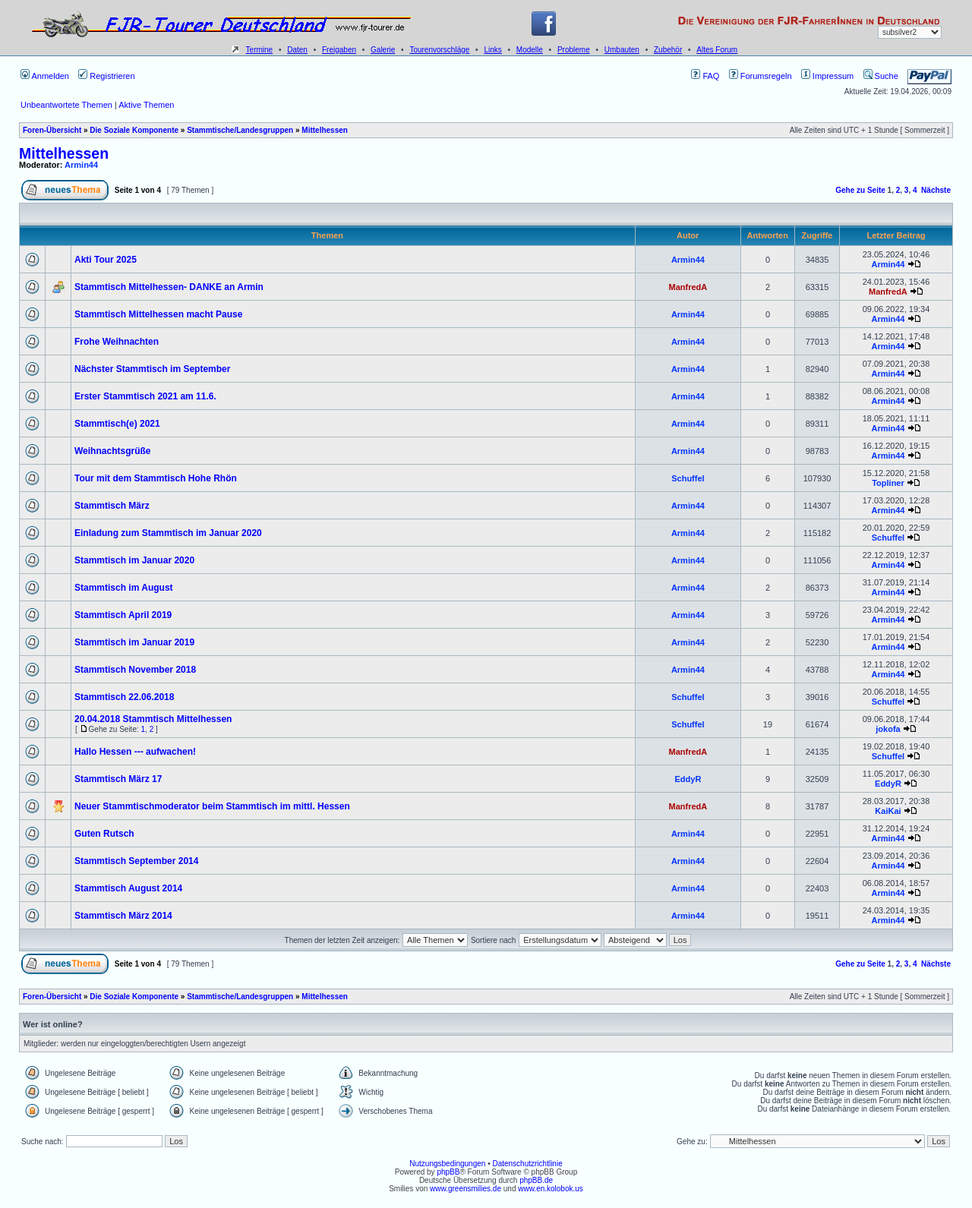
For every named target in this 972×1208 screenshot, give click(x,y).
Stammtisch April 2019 (123, 615)
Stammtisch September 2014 (136, 861)
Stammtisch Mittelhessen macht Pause (158, 314)
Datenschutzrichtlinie (527, 1163)
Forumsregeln (760, 75)
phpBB (448, 1172)
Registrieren (106, 75)
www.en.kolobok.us (550, 1188)
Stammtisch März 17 (118, 779)
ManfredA (688, 287)
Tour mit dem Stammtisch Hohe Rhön (155, 478)
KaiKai (888, 810)
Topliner (888, 482)
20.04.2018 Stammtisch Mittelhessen (153, 719)
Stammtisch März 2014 (123, 915)
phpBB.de (536, 1180)
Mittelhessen (324, 130)
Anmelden (45, 75)
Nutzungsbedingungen (447, 1163)
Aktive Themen (146, 104)
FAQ (705, 75)
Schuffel (687, 478)
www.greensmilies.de (465, 1188)
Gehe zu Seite (860, 190)
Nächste (936, 190)
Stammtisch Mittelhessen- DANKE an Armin (169, 287)
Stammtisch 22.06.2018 (124, 697)
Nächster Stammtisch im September (152, 369)
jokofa (888, 728)
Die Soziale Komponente (134, 130)
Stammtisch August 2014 (128, 888)
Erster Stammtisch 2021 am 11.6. (145, 396)
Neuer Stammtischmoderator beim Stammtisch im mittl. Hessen (212, 806)
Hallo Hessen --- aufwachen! (135, 751)
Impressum (827, 75)
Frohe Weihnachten (116, 341)
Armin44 (81, 164)
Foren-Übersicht (52, 130)
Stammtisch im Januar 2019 (134, 642)
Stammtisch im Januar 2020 (134, 560)
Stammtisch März (112, 505)
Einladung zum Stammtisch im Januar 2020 (168, 533)
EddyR (687, 779)
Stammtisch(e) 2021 (117, 423)
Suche (880, 75)
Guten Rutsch (104, 833)
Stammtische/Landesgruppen (240, 130)
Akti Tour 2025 (105, 259)
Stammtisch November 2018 (135, 669)
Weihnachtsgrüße (112, 451)
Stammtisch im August (123, 587)
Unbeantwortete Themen (66, 104)
